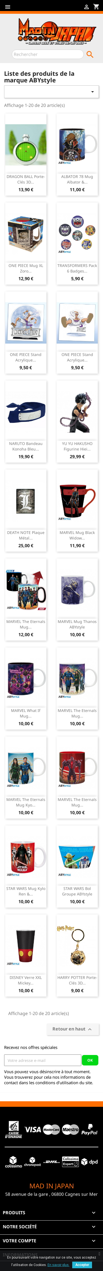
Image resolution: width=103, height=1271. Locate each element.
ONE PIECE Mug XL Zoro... (26, 268)
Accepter (82, 1265)
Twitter (32, 8)
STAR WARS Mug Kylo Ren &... (25, 891)
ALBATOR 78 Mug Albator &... (77, 179)
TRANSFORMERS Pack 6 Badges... (77, 268)
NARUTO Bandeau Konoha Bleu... (26, 446)
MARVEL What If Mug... (25, 713)
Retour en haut (72, 1029)
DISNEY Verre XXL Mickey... (26, 980)
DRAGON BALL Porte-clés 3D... (26, 179)
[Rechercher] (48, 54)
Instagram (49, 8)
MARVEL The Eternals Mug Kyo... (25, 802)
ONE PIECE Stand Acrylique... (25, 357)
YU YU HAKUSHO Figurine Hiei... (77, 446)
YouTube (40, 8)
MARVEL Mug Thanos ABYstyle (77, 624)
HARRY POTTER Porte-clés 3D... (77, 980)
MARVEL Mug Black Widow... (77, 535)
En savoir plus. (58, 1265)
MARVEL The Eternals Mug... (25, 624)
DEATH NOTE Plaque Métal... (25, 535)
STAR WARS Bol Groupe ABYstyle (77, 891)
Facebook (23, 8)
